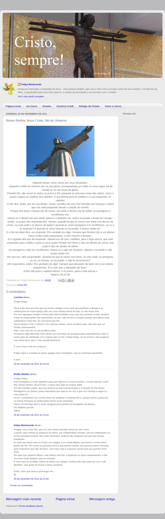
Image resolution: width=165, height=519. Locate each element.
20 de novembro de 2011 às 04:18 (31, 364)
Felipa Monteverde (31, 84)
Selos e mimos (113, 106)
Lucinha (18, 297)
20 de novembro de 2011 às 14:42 (31, 415)
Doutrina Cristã (64, 106)
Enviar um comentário (21, 485)
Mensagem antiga (102, 499)
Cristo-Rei (22, 285)
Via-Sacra (31, 106)
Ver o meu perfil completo (31, 96)
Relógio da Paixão (89, 106)
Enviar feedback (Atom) (31, 506)
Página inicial (13, 106)
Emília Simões (21, 374)
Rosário (47, 106)
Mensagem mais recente (23, 499)
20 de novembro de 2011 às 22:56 (31, 479)
